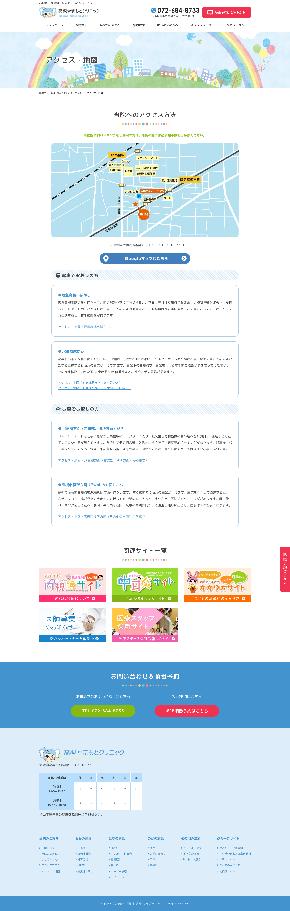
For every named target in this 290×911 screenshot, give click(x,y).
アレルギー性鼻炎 (120, 853)
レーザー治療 (118, 871)
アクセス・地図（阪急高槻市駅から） (85, 327)
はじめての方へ (167, 25)
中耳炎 (80, 848)
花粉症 (114, 848)
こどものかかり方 (228, 865)
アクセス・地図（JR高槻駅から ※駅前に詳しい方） (94, 388)
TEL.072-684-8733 (103, 711)
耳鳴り (80, 865)
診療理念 (139, 25)
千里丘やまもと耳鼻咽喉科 (234, 853)
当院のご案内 (48, 848)
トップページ (54, 25)
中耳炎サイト (226, 859)
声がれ (153, 859)
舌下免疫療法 (190, 853)
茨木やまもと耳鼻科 (230, 848)
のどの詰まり (157, 853)
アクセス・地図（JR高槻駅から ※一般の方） (90, 383)
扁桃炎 (153, 865)
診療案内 (82, 25)
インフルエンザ (191, 848)
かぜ (151, 848)
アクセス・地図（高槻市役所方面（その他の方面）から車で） (103, 516)
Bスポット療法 (190, 859)
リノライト (116, 877)
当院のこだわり (110, 25)
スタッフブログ (200, 25)
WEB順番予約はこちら (186, 711)
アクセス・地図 (234, 25)
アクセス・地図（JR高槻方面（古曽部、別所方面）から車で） (103, 460)
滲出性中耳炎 (84, 871)
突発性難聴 (83, 853)
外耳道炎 (81, 859)
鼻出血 (114, 865)
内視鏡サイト (226, 871)
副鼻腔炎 (115, 859)
